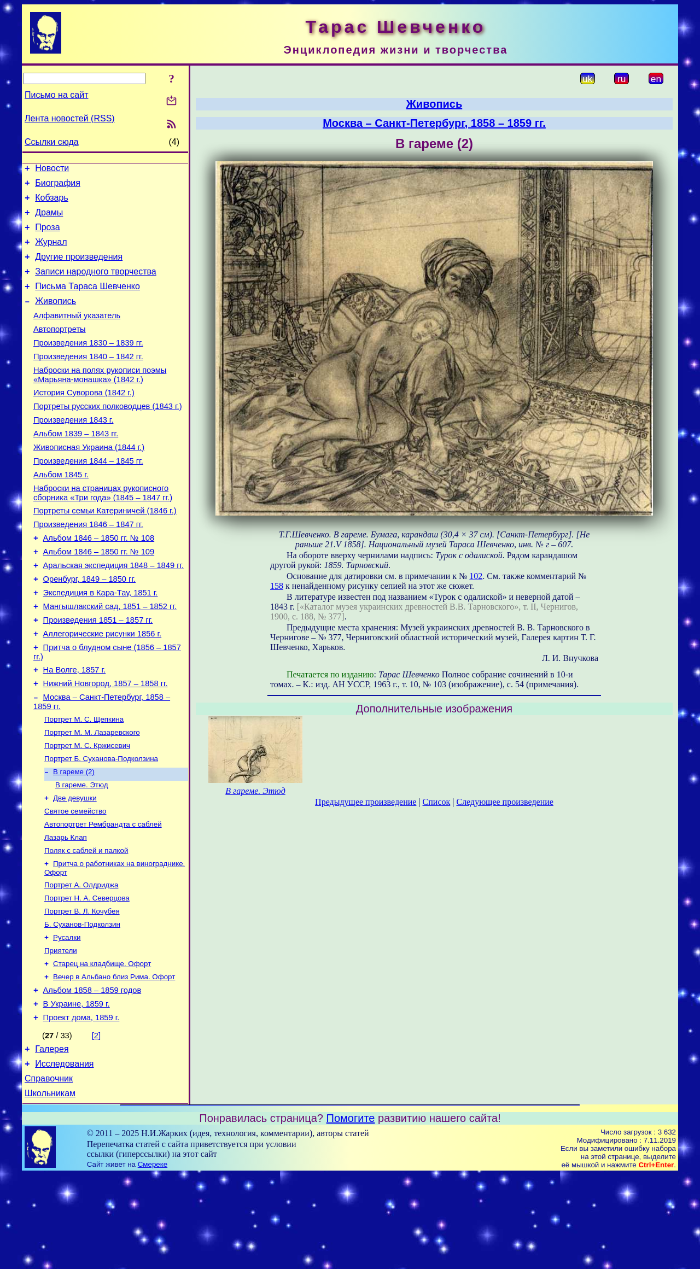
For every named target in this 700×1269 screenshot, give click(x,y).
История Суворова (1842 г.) (84, 418)
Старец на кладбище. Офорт (102, 1045)
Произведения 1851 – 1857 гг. (98, 672)
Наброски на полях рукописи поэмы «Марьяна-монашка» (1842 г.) (99, 399)
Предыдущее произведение (365, 801)
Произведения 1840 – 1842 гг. (88, 379)
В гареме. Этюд (81, 852)
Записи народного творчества (95, 284)
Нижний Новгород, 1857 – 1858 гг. (105, 742)
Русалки (67, 1017)
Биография (57, 186)
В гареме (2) (74, 838)
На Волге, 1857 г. (74, 727)
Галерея (51, 1138)
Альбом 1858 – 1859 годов (92, 1074)
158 (276, 585)
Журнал (51, 251)
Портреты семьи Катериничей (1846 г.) (105, 550)
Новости (52, 169)
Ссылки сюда (52, 142)
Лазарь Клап (65, 909)
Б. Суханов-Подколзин (82, 1002)
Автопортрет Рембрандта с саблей (103, 895)
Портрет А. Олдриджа (81, 960)
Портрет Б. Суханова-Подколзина (101, 824)
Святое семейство (75, 880)
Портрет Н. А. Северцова (87, 974)
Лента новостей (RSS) (70, 118)
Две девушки (75, 866)
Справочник (49, 1171)
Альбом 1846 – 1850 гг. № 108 (99, 580)
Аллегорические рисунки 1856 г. (102, 687)
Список (437, 801)
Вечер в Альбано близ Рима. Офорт (114, 1059)
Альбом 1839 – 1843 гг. (75, 464)
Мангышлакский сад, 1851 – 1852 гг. (110, 657)
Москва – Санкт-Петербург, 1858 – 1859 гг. (434, 123)
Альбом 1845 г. (61, 510)
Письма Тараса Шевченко (87, 301)
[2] (96, 1123)
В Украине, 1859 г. (76, 1089)
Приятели (60, 1031)
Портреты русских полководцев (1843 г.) (107, 434)
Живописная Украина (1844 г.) (88, 480)
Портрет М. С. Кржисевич (87, 809)
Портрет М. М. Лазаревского (92, 795)
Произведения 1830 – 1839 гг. (88, 364)
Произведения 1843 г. (73, 449)
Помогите (350, 1212)
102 (475, 576)
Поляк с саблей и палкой (86, 923)
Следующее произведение (504, 801)
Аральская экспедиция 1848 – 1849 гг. (113, 611)
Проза (47, 235)
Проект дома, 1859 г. (81, 1105)
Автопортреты (59, 348)
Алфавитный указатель (76, 333)
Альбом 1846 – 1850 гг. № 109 (99, 596)
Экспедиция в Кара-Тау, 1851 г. (100, 642)
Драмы (49, 219)
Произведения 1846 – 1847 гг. (88, 565)
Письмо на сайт (56, 95)
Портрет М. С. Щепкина (84, 781)
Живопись (55, 317)
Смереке (152, 1258)
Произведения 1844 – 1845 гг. (88, 495)
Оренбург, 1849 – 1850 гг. (89, 626)
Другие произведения (78, 268)
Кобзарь (51, 202)
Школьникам (50, 1187)
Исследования (64, 1154)
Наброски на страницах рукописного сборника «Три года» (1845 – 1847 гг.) (102, 531)
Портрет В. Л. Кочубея (82, 988)
